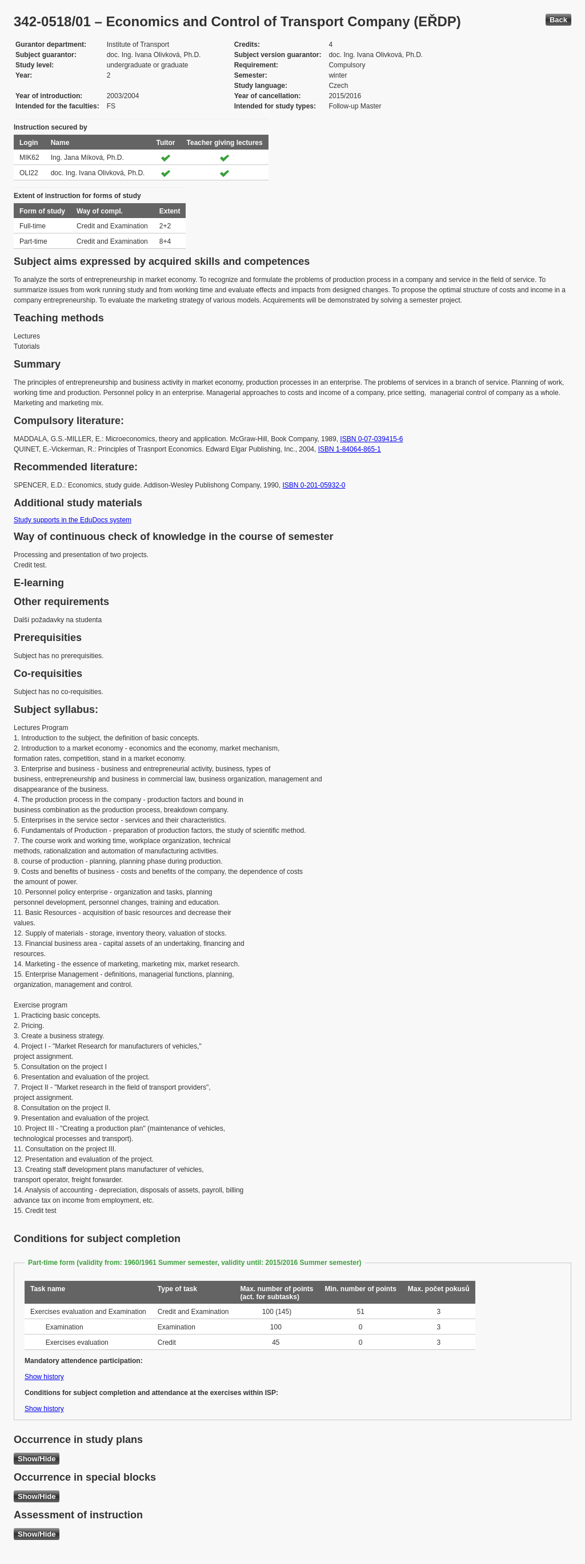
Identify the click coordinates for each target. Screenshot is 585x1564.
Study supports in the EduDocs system (72, 520)
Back (558, 19)
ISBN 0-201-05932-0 (313, 485)
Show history (44, 1377)
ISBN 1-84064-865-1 (349, 449)
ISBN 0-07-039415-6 (371, 439)
